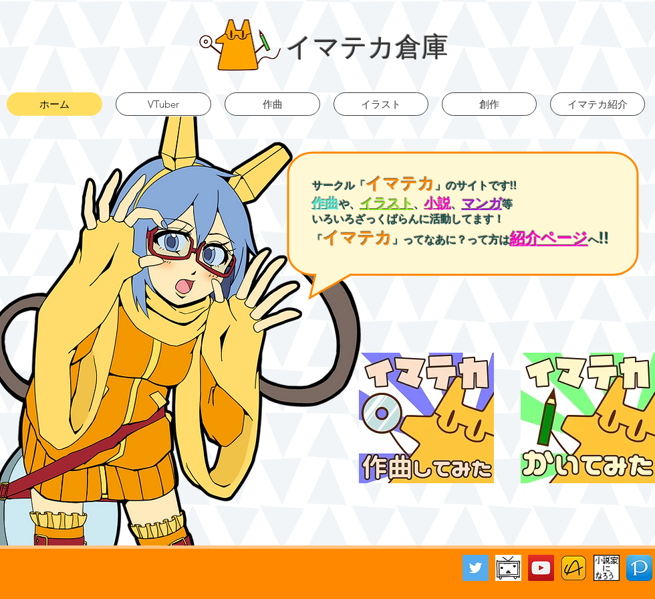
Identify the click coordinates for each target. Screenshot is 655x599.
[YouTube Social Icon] (541, 568)
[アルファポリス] (574, 568)
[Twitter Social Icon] (476, 568)
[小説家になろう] (607, 568)
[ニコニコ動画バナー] (508, 568)
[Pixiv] (639, 568)
